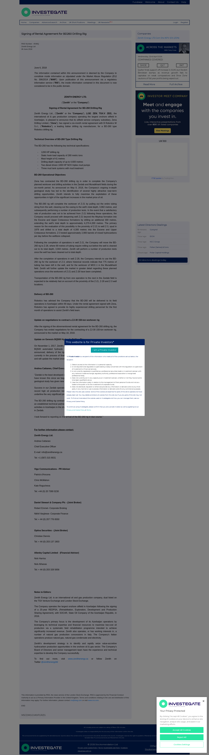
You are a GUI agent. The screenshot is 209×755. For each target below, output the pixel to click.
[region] (182, 725)
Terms (89, 410)
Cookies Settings (182, 744)
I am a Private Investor (104, 350)
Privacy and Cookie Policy (76, 410)
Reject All (181, 737)
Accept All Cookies (182, 730)
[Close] (203, 701)
